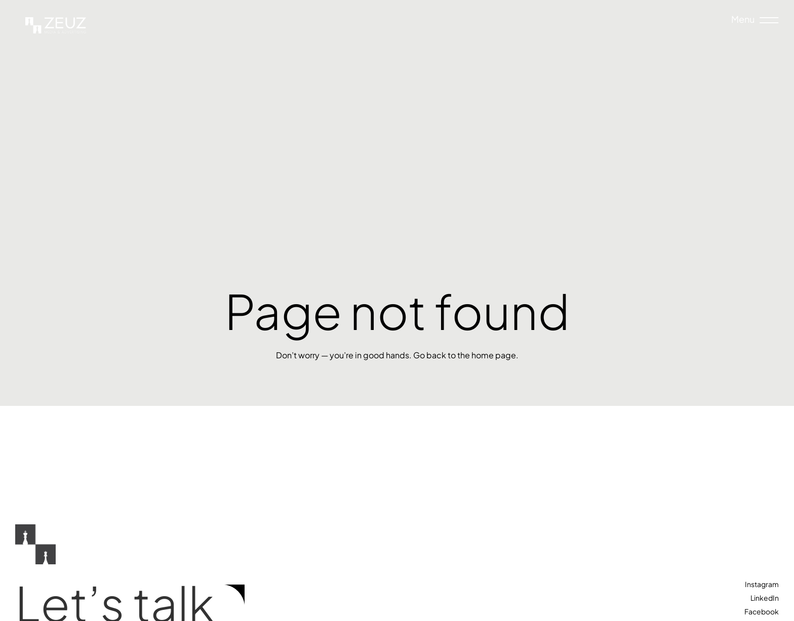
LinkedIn (764, 597)
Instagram (762, 584)
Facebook (761, 611)
